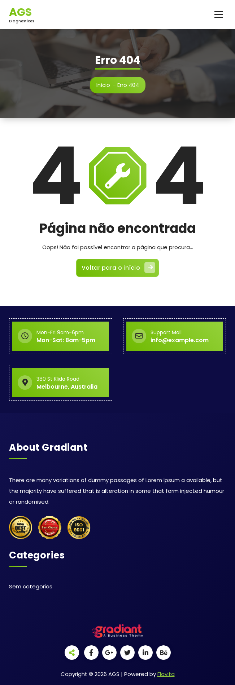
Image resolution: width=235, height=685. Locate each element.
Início (103, 85)
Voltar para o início (118, 267)
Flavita (166, 674)
